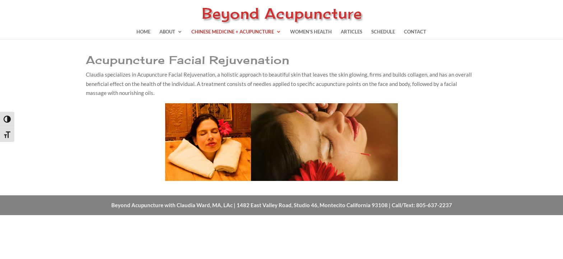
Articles (351, 32)
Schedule (383, 32)
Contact (415, 32)
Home (143, 32)
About (167, 32)
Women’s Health (311, 32)
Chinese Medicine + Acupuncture (232, 32)
